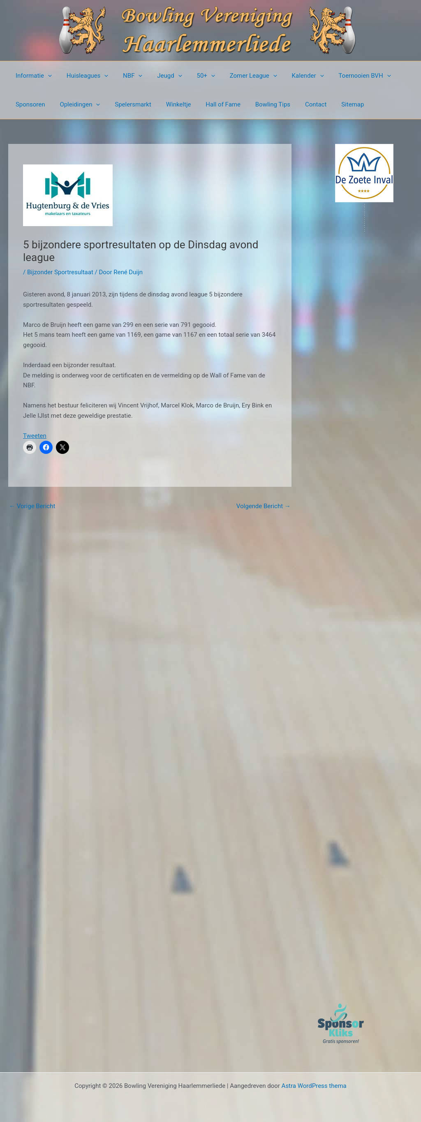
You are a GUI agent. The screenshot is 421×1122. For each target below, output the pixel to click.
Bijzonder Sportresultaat (60, 272)
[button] (47, 75)
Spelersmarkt (127, 104)
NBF (126, 75)
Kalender (292, 75)
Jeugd (161, 75)
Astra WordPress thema (314, 1086)
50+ (195, 75)
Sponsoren (29, 104)
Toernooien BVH (347, 75)
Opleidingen (76, 104)
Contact (300, 104)
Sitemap (335, 104)
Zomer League (240, 75)
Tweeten (34, 436)
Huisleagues (84, 75)
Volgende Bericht (263, 506)
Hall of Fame (212, 104)
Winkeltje (170, 104)
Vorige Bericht (32, 506)
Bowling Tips (259, 104)
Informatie (32, 75)
